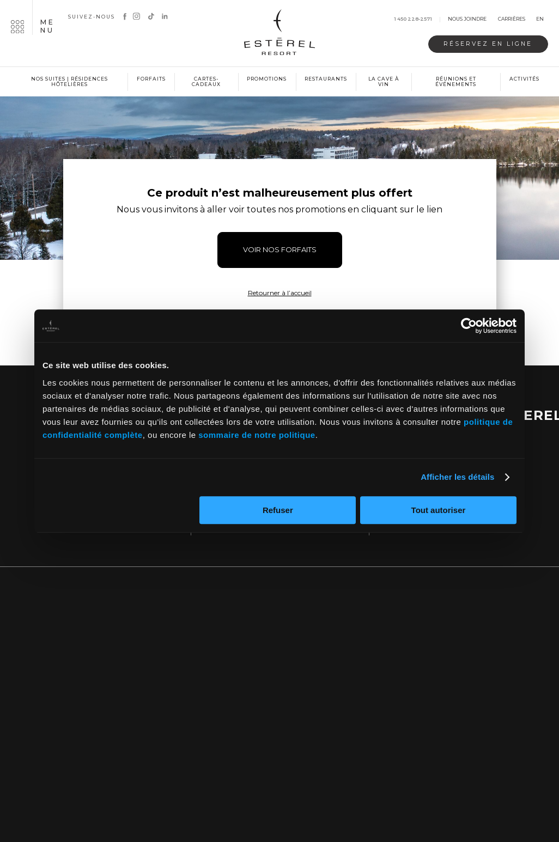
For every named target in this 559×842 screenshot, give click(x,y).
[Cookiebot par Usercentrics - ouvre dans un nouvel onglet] (469, 326)
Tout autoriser (438, 510)
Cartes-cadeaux (206, 82)
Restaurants (326, 79)
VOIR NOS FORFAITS (280, 249)
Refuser (278, 510)
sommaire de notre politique (256, 435)
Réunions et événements (455, 82)
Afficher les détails (457, 476)
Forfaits (151, 79)
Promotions (267, 79)
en (540, 19)
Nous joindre (467, 19)
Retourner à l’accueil (280, 293)
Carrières (511, 19)
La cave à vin (383, 82)
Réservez (487, 43)
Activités (524, 79)
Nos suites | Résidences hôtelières (69, 82)
